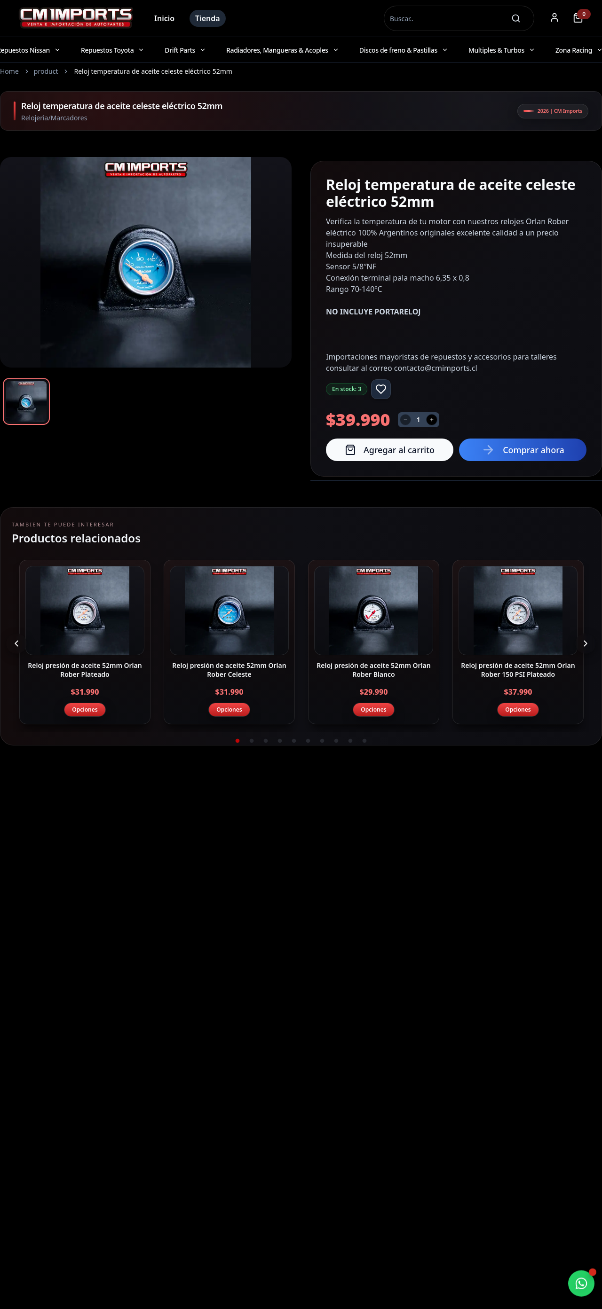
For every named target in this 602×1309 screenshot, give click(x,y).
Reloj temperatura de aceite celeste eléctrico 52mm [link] (153, 71)
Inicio (164, 18)
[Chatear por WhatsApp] (581, 1284)
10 (364, 741)
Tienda (207, 18)
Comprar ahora (522, 450)
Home (9, 71)
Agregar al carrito (390, 449)
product (46, 71)
